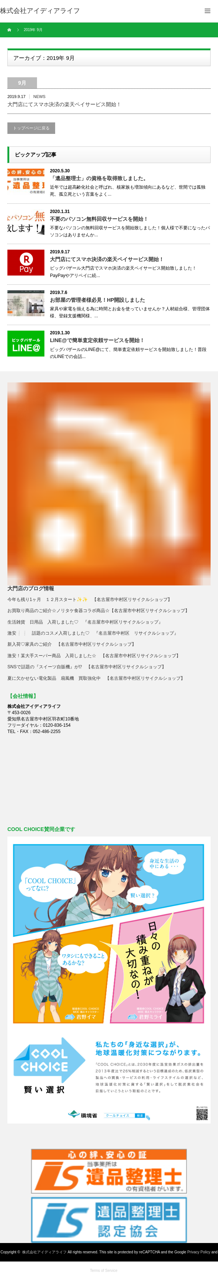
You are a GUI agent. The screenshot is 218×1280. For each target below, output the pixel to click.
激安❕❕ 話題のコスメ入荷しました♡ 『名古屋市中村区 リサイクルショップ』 (92, 633)
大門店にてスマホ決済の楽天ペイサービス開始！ (64, 104)
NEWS (39, 96)
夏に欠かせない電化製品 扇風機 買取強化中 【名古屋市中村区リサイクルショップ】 (96, 678)
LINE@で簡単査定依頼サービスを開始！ (97, 340)
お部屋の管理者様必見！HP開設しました (97, 300)
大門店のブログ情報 (30, 588)
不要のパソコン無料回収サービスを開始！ (99, 219)
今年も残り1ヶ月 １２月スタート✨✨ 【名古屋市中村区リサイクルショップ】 (89, 599)
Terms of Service (103, 1271)
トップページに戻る (31, 128)
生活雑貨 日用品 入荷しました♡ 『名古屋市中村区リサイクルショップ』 (85, 622)
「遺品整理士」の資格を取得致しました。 (99, 178)
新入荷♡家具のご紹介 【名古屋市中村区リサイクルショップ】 (74, 644)
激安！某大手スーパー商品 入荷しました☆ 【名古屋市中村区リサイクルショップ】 (94, 655)
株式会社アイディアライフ (44, 1252)
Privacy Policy (198, 1252)
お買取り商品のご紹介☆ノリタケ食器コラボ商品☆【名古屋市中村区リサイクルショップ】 (98, 610)
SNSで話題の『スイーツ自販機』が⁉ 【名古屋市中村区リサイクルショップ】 (86, 666)
